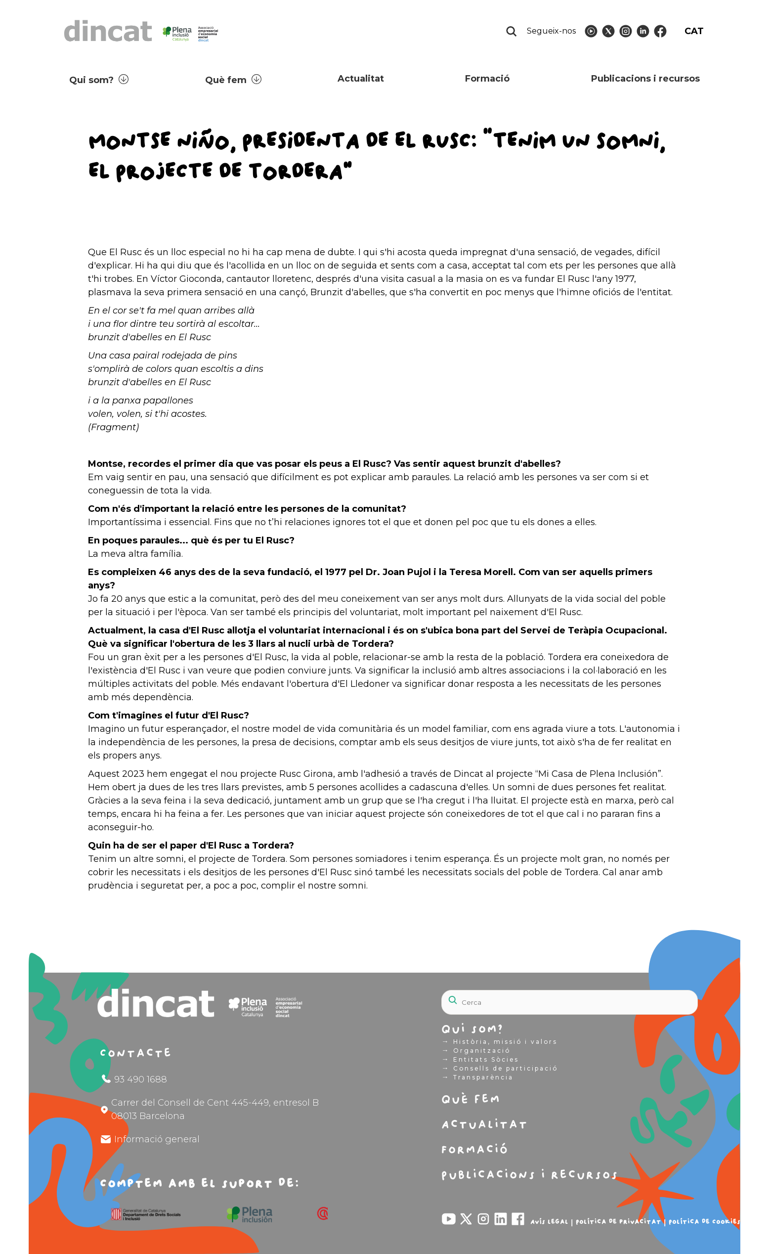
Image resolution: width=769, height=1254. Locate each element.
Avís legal (549, 1222)
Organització (475, 1050)
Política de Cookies (704, 1222)
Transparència (477, 1077)
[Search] (569, 1002)
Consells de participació (499, 1068)
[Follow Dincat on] (591, 31)
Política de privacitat (618, 1222)
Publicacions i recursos (645, 78)
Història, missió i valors (499, 1041)
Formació (487, 78)
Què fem (226, 80)
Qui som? (91, 80)
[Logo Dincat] (142, 44)
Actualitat (361, 78)
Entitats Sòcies (479, 1059)
